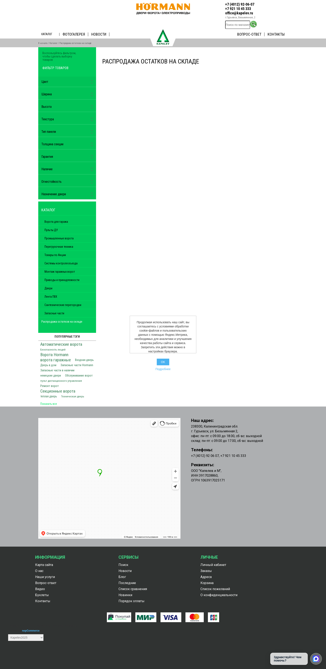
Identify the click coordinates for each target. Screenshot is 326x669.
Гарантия (47, 157)
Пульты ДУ (51, 230)
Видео (40, 589)
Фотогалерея (74, 34)
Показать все (48, 403)
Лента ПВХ (50, 296)
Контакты (276, 34)
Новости (98, 34)
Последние (127, 583)
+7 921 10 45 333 (238, 8)
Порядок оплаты (131, 601)
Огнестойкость (51, 182)
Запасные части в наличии (57, 370)
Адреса (206, 577)
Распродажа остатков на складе (61, 321)
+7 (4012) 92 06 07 (205, 456)
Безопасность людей (52, 349)
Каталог (46, 34)
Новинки (125, 595)
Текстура (47, 119)
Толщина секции (52, 144)
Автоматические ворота (61, 344)
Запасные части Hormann (77, 365)
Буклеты (42, 595)
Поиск (123, 565)
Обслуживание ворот (79, 375)
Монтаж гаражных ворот (59, 271)
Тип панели (48, 132)
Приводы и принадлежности (61, 280)
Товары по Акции (55, 255)
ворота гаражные (55, 359)
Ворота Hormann (54, 354)
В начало (42, 43)
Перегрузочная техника (58, 246)
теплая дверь (48, 396)
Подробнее (163, 369)
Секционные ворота (57, 391)
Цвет (44, 82)
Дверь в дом (48, 365)
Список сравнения (133, 589)
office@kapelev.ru (239, 13)
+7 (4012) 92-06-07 (239, 4)
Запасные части (54, 313)
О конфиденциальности (218, 595)
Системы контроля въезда (61, 263)
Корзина (207, 583)
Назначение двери (53, 194)
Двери (48, 288)
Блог (122, 577)
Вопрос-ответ (249, 34)
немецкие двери (50, 375)
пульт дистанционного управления (61, 380)
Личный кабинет (213, 565)
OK (163, 362)
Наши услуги (45, 577)
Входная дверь (84, 360)
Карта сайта (44, 565)
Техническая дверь (72, 396)
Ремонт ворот (49, 386)
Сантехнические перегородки (62, 305)
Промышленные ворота (59, 238)
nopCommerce (31, 630)
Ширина (46, 94)
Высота (46, 107)
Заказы (206, 571)
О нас (39, 571)
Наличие (47, 169)
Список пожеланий (215, 589)
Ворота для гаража (56, 221)
